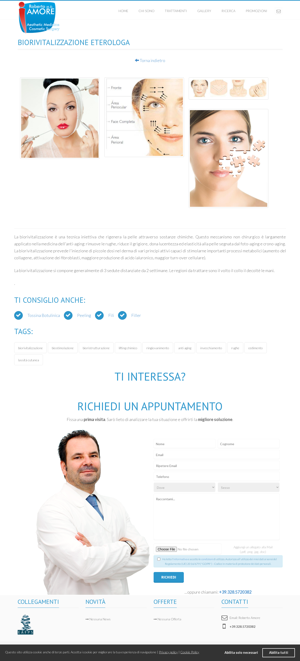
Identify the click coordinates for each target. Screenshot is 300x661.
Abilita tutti (278, 652)
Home (123, 11)
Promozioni (256, 11)
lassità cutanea (28, 360)
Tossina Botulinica (43, 315)
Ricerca (228, 11)
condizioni (207, 559)
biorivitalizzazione (30, 348)
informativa (180, 559)
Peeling (84, 315)
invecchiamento (211, 348)
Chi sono (146, 11)
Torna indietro (150, 60)
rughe (235, 348)
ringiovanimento (157, 348)
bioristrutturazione (96, 348)
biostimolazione (63, 348)
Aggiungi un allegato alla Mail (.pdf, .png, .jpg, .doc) (253, 549)
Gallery (204, 11)
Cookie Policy (189, 652)
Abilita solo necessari (241, 652)
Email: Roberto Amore (245, 618)
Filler (136, 315)
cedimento (255, 348)
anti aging (184, 348)
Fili (111, 315)
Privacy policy (168, 652)
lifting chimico (128, 348)
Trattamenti (176, 11)
